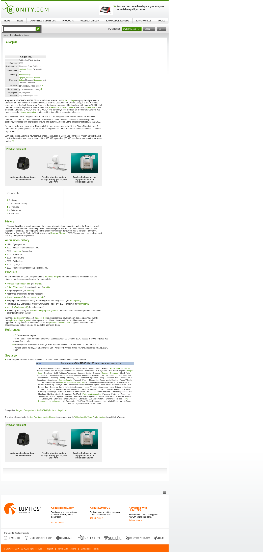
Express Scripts (65, 380)
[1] (42, 85)
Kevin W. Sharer (25, 69)
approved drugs (52, 277)
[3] (17, 131)
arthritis (46, 287)
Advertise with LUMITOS (138, 509)
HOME (7, 21)
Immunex (17, 251)
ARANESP (54, 107)
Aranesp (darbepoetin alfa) (19, 284)
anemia (38, 284)
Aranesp (29, 78)
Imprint (50, 549)
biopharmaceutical (28, 112)
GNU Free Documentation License (42, 417)
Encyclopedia (15, 35)
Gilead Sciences (77, 382)
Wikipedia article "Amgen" (84, 417)
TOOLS (161, 21)
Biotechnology (25, 75)
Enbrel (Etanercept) (15, 287)
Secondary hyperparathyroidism (44, 310)
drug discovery (18, 318)
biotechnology (68, 100)
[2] (26, 119)
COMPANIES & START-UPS (43, 21)
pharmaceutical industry (59, 323)
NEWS (20, 21)
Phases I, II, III (40, 318)
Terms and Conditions (67, 549)
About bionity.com (62, 507)
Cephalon (114, 373)
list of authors (101, 417)
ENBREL (64, 107)
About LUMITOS (100, 507)
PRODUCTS (68, 21)
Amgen (19, 410)
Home (5, 35)
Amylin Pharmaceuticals (120, 368)
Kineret (37, 78)
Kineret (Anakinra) (15, 297)
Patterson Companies (92, 394)
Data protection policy (90, 549)
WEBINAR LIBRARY (90, 21)
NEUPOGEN (91, 107)
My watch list (114, 29)
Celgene (104, 373)
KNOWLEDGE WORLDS (117, 21)
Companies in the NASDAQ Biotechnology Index (45, 410)
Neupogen (38, 80)
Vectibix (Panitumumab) (17, 307)
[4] (13, 140)
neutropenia (75, 300)
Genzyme (64, 382)
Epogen (22, 78)
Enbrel (21, 80)
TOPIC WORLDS (143, 21)
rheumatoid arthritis (35, 297)
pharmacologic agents (20, 320)
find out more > (57, 522)
